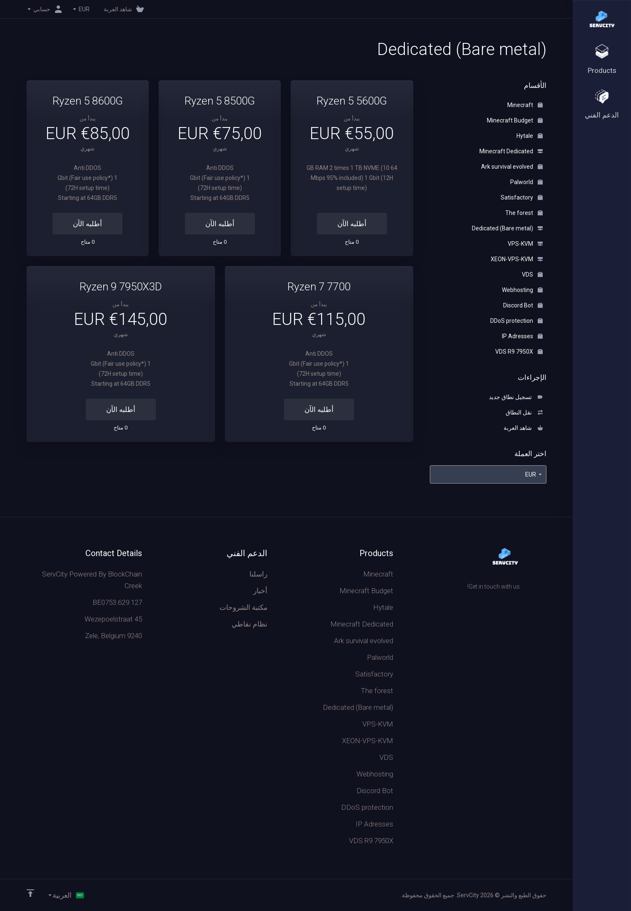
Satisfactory (522, 197)
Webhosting (522, 290)
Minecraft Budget (515, 120)
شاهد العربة (523, 427)
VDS (532, 274)
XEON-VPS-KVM (517, 259)
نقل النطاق (524, 412)
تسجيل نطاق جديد (516, 397)
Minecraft (525, 105)
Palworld (526, 182)
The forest (524, 213)
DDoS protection (516, 320)
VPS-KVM (525, 243)
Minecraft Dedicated (511, 151)
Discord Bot (523, 305)
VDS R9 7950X (519, 351)
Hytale (529, 135)
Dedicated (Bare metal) (507, 228)
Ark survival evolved (512, 166)
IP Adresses (522, 336)
